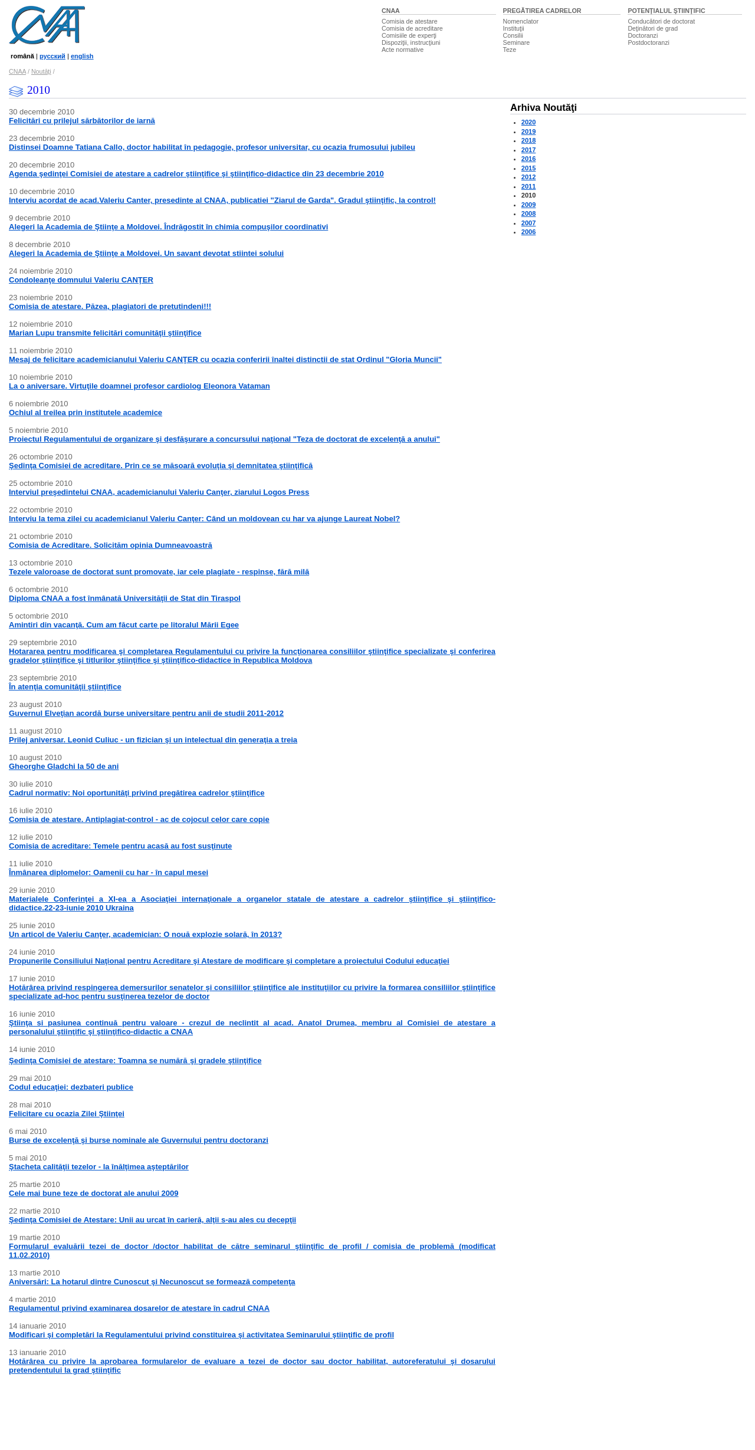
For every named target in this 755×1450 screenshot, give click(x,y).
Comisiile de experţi (409, 35)
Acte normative (403, 49)
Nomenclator (521, 21)
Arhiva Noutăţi (543, 107)
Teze (510, 49)
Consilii (513, 35)
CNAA (391, 10)
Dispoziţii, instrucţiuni (411, 42)
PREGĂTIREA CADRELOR (542, 10)
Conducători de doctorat (661, 21)
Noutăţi (41, 71)
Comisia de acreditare (412, 28)
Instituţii (513, 28)
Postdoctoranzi (648, 42)
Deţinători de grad (653, 28)
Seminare (516, 42)
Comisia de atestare (410, 21)
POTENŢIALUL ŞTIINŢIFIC (666, 10)
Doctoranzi (643, 35)
